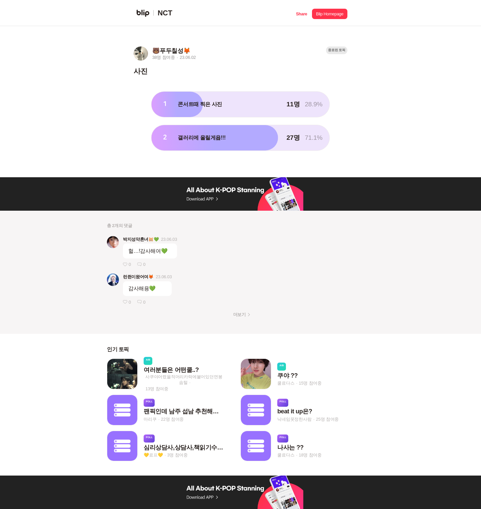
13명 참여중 (157, 388)
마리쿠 (150, 419)
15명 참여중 (310, 383)
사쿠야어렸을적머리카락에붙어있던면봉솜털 (183, 379)
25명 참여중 (327, 419)
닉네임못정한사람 (294, 419)
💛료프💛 (153, 454)
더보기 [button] (239, 314)
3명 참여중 (177, 454)
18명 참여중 (310, 454)
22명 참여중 (172, 419)
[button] (301, 13)
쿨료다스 (285, 383)
